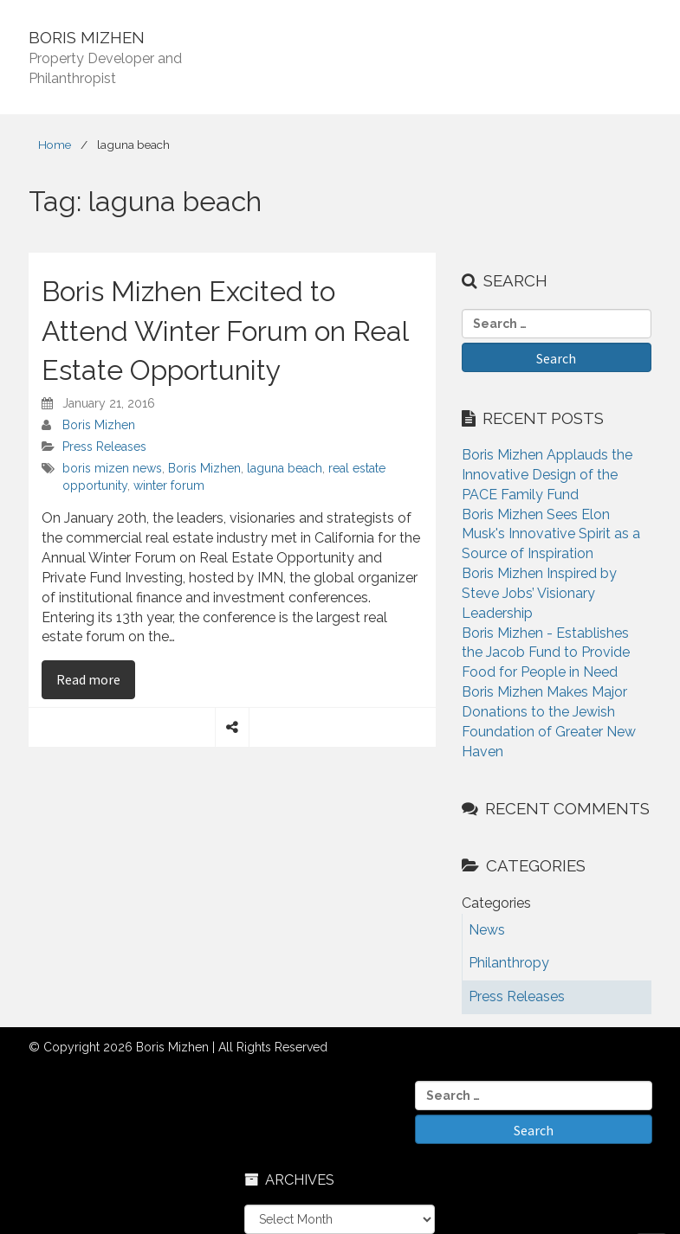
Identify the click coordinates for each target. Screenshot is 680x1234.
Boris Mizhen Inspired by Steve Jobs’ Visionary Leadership (539, 593)
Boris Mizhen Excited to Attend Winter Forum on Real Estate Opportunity (225, 330)
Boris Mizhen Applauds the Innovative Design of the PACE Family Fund (547, 475)
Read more (95, 678)
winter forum (168, 485)
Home (54, 144)
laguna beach (284, 468)
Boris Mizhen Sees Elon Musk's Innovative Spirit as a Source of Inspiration (551, 534)
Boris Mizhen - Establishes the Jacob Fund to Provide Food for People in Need (546, 653)
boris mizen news (112, 468)
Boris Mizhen (98, 425)
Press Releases (104, 446)
